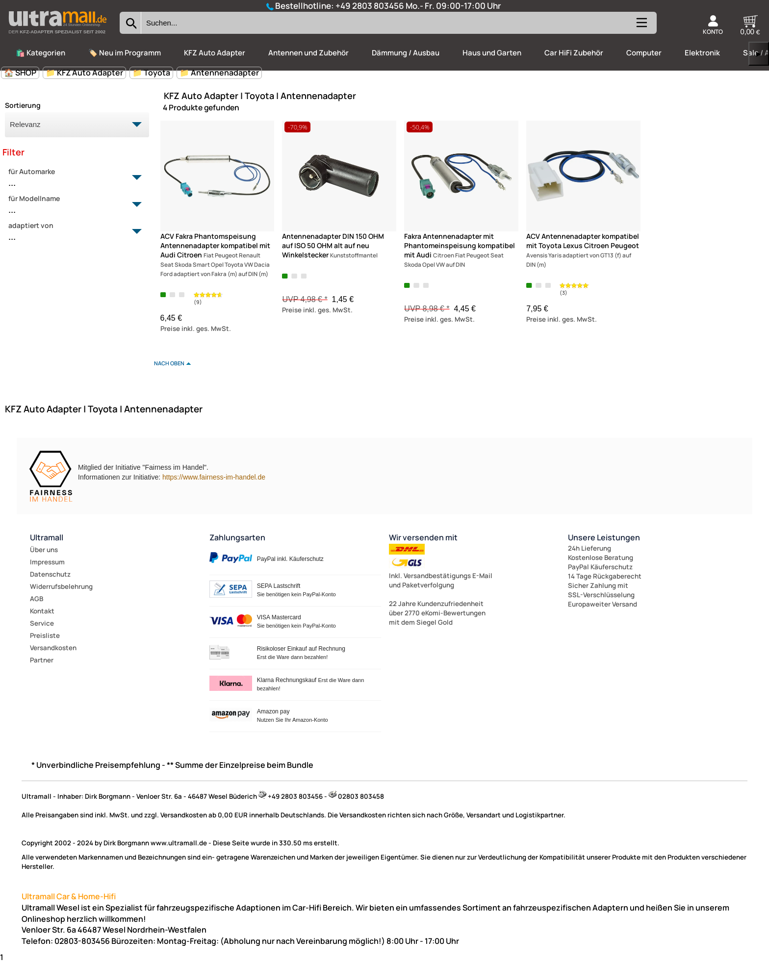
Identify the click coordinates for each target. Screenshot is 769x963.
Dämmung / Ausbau (405, 53)
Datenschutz (50, 574)
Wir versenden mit (423, 537)
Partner (41, 660)
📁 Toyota (151, 72)
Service (42, 623)
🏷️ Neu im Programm (124, 53)
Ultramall (46, 537)
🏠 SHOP (20, 72)
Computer (644, 53)
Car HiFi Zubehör (573, 53)
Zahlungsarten (237, 537)
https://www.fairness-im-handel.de (213, 477)
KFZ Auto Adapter (214, 53)
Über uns (44, 549)
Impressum (47, 562)
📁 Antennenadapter (219, 72)
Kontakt (42, 611)
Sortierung (23, 105)
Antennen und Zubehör (308, 53)
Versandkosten (53, 647)
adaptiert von (71, 232)
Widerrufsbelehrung (61, 586)
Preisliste (45, 635)
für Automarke (71, 178)
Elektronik (702, 53)
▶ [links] (758, 53)
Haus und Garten (491, 53)
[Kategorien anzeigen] (641, 26)
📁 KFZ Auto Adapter (84, 72)
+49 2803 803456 (369, 5)
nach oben (169, 363)
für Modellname (71, 205)
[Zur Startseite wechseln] (57, 36)
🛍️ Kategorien (40, 53)
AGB (36, 598)
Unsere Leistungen (604, 537)
